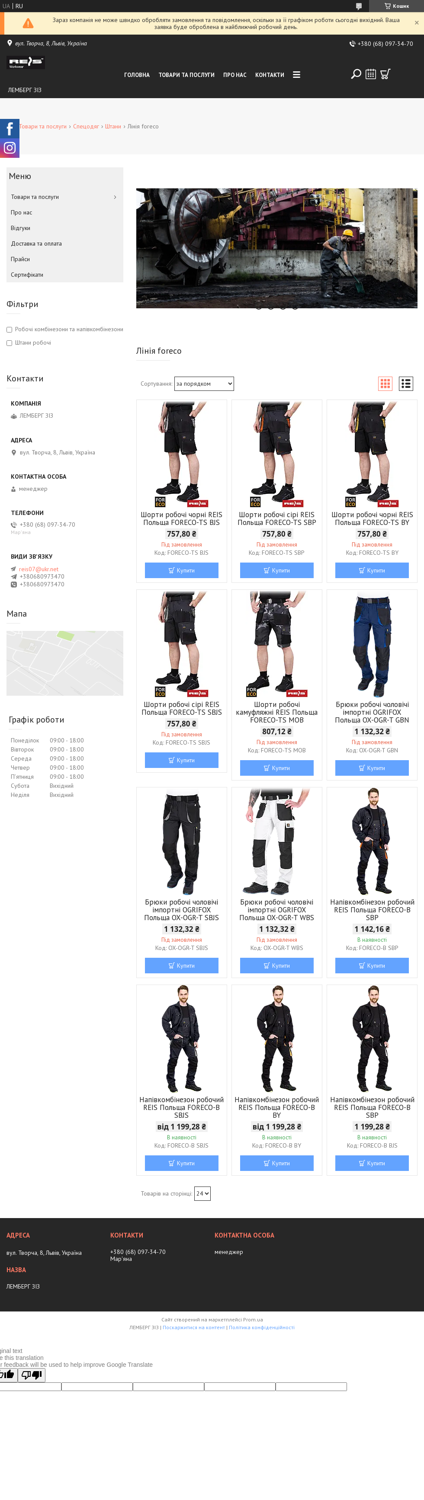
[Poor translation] (31, 1375)
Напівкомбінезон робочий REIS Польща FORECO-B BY (276, 1107)
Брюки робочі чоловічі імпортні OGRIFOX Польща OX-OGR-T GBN (372, 712)
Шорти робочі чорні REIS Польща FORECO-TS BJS (181, 518)
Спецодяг (86, 126)
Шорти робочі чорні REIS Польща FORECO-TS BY (372, 518)
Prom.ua (253, 1319)
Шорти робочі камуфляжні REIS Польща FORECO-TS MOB (277, 712)
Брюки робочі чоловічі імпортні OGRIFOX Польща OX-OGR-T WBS (276, 909)
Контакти (269, 75)
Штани (113, 126)
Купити (186, 570)
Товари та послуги (186, 75)
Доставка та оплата (36, 243)
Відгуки (20, 228)
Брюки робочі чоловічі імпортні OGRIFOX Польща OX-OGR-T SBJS (181, 909)
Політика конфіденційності (262, 1327)
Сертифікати (27, 274)
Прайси (20, 259)
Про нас (235, 75)
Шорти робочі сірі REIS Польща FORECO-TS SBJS (181, 708)
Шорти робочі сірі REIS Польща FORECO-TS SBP (277, 518)
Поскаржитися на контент (194, 1327)
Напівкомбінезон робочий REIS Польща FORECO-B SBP (372, 909)
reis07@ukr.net (38, 569)
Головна (137, 75)
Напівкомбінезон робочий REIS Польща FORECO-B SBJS (181, 1107)
